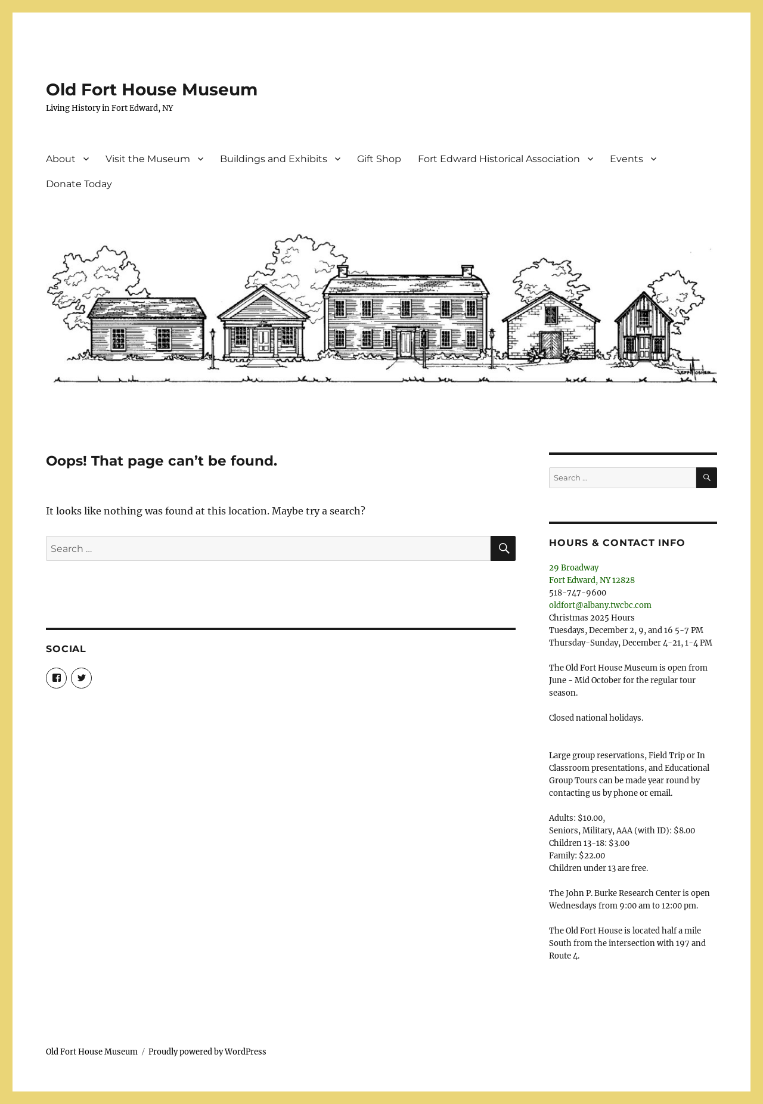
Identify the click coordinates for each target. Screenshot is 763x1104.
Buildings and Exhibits (273, 159)
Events (626, 159)
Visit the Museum (148, 159)
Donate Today (79, 184)
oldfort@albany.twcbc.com (600, 605)
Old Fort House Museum (152, 89)
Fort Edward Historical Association (499, 159)
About (61, 159)
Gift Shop (379, 159)
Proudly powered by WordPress (207, 1052)
